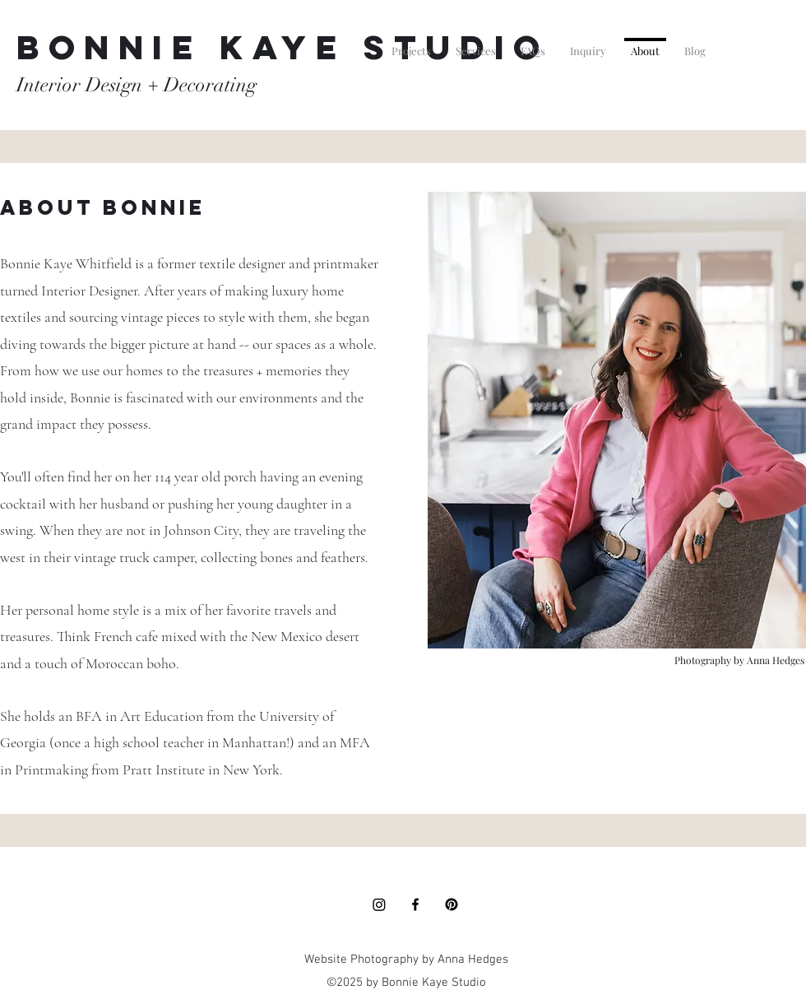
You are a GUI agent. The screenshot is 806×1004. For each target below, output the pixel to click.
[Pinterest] (451, 904)
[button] (411, 43)
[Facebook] (415, 904)
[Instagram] (379, 904)
